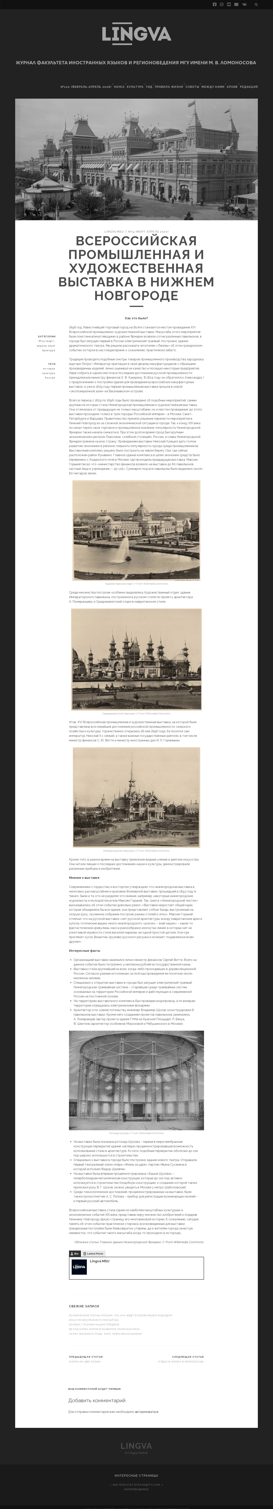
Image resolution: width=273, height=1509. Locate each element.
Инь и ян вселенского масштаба (94, 1315)
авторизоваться (146, 1407)
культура (50, 368)
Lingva (136, 1441)
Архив (233, 82)
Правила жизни (170, 82)
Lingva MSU (111, 227)
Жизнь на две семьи (84, 1356)
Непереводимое (136, 1484)
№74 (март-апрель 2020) (149, 227)
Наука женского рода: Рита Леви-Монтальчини (105, 1329)
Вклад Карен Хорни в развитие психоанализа (104, 1324)
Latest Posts (95, 1248)
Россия (51, 373)
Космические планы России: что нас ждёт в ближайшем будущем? (120, 1310)
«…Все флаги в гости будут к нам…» (136, 1480)
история (50, 363)
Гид (150, 82)
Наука (119, 82)
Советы (193, 82)
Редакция (250, 82)
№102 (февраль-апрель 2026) (87, 82)
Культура (135, 82)
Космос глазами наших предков (94, 1319)
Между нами (214, 82)
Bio (76, 1248)
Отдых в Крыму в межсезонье (181, 1356)
